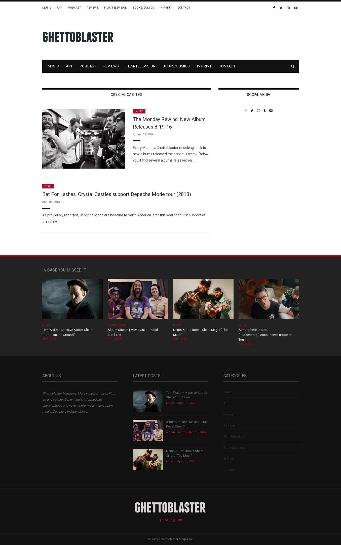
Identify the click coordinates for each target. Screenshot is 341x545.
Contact (183, 7)
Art (59, 7)
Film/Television (115, 7)
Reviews (92, 7)
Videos (242, 325)
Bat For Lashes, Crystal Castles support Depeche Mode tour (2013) (116, 194)
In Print (166, 7)
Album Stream (117, 325)
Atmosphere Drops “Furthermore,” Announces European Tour (265, 334)
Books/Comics (143, 7)
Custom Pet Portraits (233, 147)
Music (46, 7)
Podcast (74, 7)
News (48, 186)
